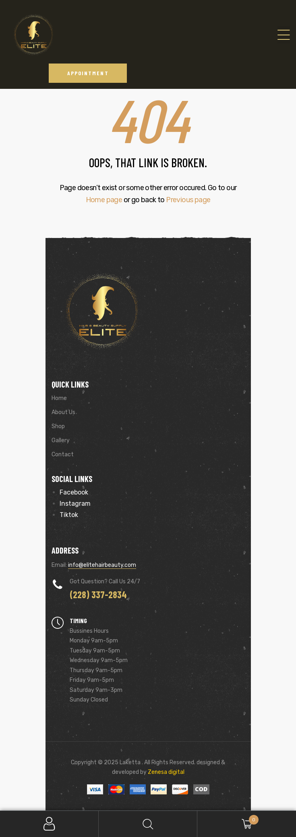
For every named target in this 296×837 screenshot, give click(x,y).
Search (148, 824)
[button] (88, 73)
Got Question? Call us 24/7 (105, 581)
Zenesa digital (165, 772)
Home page (104, 199)
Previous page (188, 199)
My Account (49, 824)
